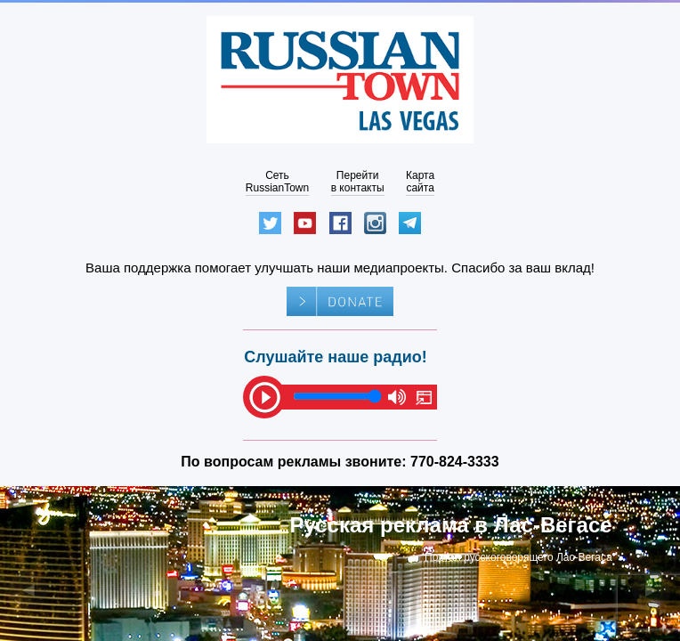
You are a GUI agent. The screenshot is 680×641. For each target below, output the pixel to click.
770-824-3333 (454, 461)
